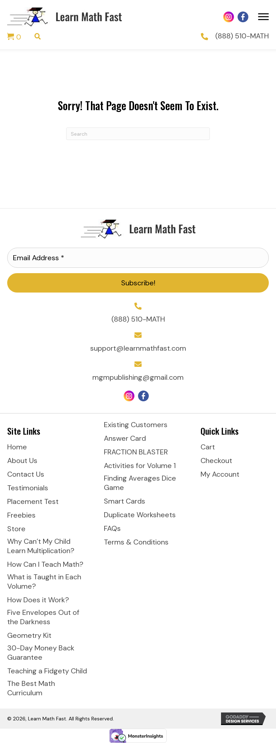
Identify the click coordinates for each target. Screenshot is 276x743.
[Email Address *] (138, 258)
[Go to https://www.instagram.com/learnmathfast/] (228, 16)
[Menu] (263, 17)
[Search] (138, 133)
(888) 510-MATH (242, 36)
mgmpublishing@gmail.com (138, 377)
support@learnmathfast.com (138, 348)
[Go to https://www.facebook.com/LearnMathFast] (243, 16)
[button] (138, 283)
